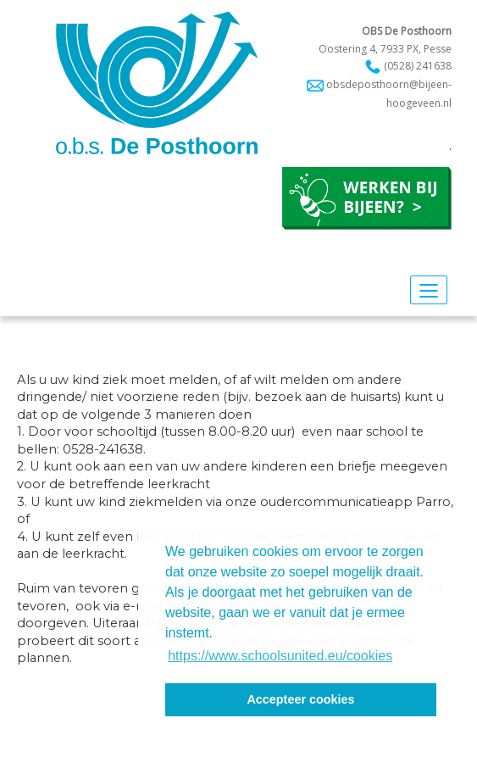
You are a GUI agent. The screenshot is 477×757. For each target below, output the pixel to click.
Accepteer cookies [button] (300, 699)
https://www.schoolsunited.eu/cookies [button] (280, 655)
